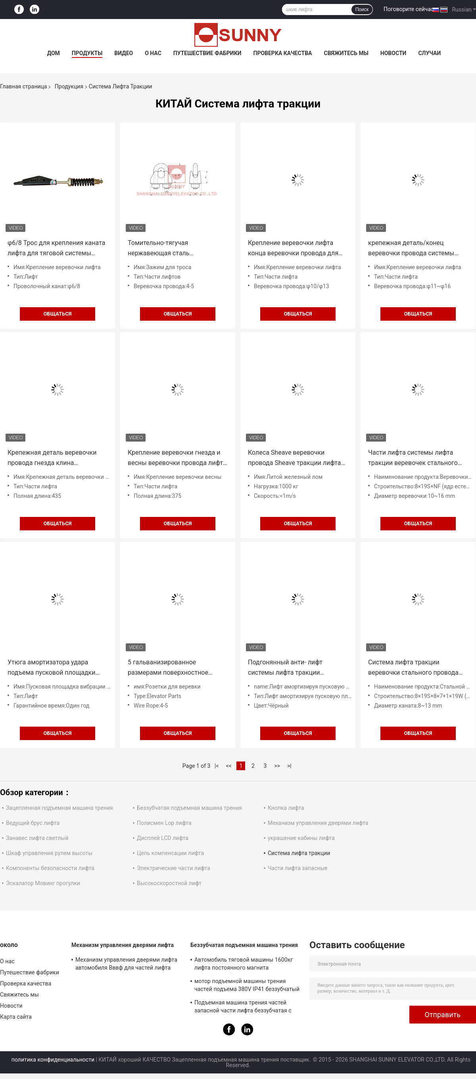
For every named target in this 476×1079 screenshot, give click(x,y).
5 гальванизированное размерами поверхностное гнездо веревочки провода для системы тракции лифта (174, 668)
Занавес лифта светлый (37, 838)
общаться (58, 314)
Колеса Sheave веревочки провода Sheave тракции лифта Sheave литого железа (294, 458)
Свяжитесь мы (346, 53)
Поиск (362, 9)
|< (217, 766)
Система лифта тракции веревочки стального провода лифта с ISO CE (413, 668)
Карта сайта (16, 1017)
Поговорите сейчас (409, 9)
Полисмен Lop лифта (164, 823)
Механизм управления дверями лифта (318, 823)
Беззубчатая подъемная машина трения (189, 808)
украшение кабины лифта (301, 838)
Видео (123, 53)
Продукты (87, 53)
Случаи (429, 53)
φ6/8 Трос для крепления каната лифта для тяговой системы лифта (56, 248)
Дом (53, 53)
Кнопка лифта (286, 808)
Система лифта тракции (299, 853)
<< (229, 766)
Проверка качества (282, 53)
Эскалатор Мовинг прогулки (43, 883)
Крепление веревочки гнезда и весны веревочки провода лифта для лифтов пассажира (177, 458)
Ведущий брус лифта (33, 823)
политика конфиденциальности (53, 1059)
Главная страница (23, 86)
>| (289, 766)
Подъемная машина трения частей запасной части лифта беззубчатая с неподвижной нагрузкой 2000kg (243, 1007)
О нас (153, 53)
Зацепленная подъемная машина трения (59, 808)
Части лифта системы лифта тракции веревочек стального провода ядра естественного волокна (413, 458)
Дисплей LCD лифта (162, 838)
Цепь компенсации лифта (170, 853)
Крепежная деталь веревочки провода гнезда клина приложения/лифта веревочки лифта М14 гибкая (53, 458)
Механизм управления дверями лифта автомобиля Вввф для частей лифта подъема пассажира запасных (126, 965)
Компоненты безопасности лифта (50, 868)
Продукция (69, 86)
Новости (393, 53)
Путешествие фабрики (207, 53)
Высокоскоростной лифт (169, 883)
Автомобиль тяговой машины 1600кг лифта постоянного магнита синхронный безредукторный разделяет (247, 965)
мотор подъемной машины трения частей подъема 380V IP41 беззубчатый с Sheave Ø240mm (246, 986)
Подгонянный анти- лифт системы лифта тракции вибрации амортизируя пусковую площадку (297, 668)
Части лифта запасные (297, 868)
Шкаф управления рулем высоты (49, 853)
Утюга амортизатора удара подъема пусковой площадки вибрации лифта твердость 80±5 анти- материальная (56, 668)
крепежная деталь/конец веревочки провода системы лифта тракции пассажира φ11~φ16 (411, 248)
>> (277, 766)
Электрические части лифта (173, 868)
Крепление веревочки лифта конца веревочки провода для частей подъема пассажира (293, 248)
